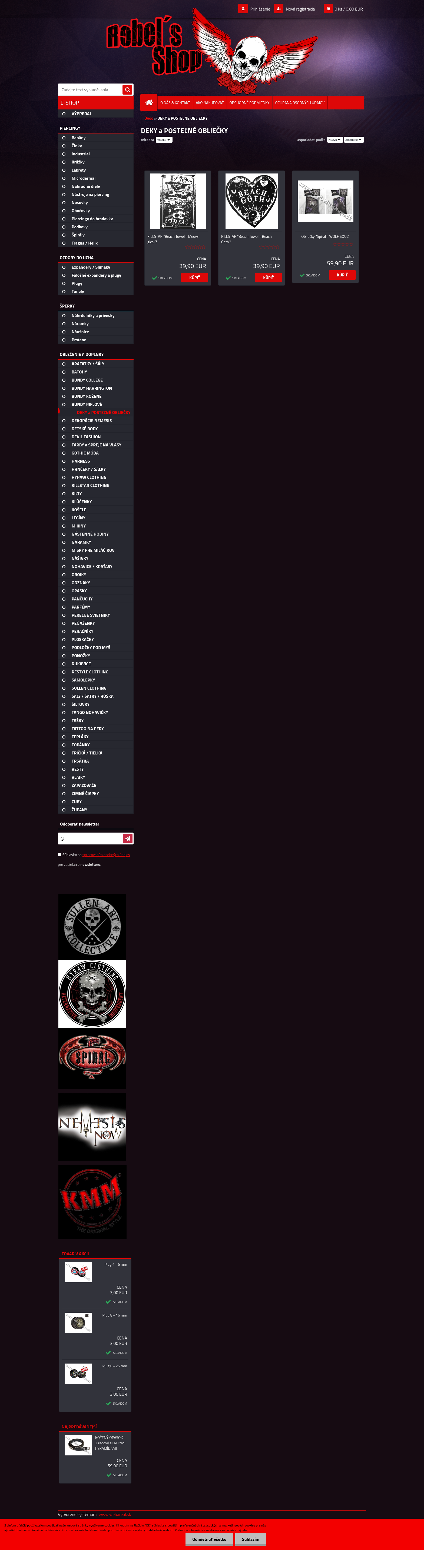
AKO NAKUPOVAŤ (210, 102)
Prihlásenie (260, 9)
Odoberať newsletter (79, 824)
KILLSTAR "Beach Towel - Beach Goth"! (246, 239)
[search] (127, 90)
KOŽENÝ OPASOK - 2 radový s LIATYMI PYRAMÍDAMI (110, 1443)
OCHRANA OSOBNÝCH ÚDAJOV (300, 102)
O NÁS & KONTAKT (175, 102)
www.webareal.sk (115, 1514)
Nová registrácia (300, 9)
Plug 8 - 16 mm (114, 1315)
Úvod (148, 118)
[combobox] (335, 140)
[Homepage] (151, 102)
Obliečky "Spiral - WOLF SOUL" (325, 236)
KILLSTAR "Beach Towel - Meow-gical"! (173, 239)
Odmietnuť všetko (209, 1539)
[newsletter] (127, 838)
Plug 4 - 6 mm (115, 1264)
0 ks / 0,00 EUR (349, 9)
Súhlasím (250, 1539)
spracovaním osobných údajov (106, 854)
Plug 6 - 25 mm (114, 1366)
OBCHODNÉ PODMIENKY (250, 102)
